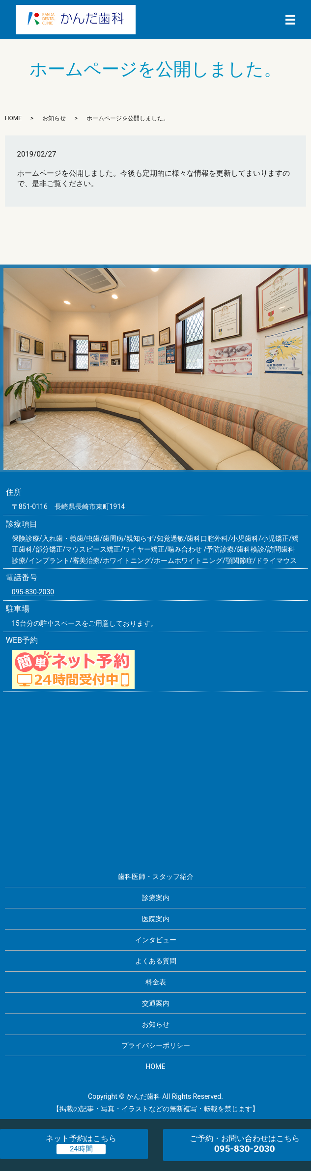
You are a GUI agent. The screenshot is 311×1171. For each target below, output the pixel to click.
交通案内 (156, 1003)
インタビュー (155, 940)
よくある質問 (155, 961)
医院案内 (156, 919)
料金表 (155, 982)
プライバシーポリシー (155, 1045)
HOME (13, 118)
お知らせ (54, 118)
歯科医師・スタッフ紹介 (156, 876)
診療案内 (156, 898)
